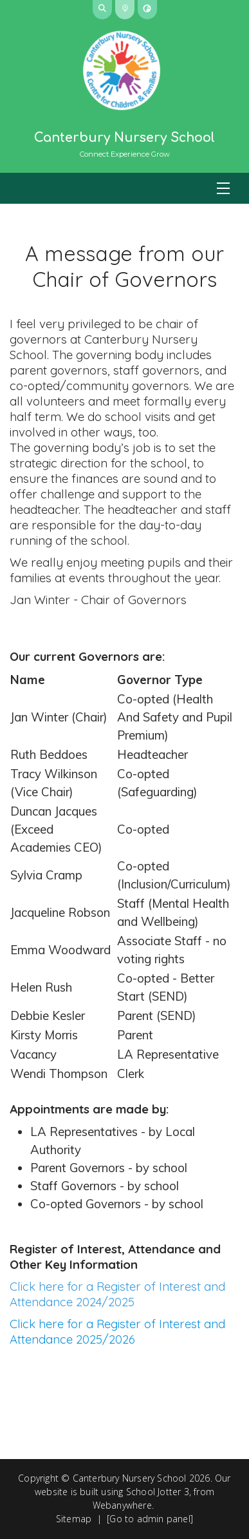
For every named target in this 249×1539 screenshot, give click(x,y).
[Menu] (124, 188)
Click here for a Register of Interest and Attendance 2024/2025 (117, 1294)
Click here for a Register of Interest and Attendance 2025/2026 (117, 1331)
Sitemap (73, 1519)
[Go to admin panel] (150, 1519)
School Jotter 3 (157, 1491)
